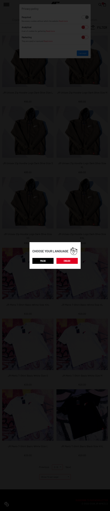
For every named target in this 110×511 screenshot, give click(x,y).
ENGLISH (67, 261)
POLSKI (43, 261)
